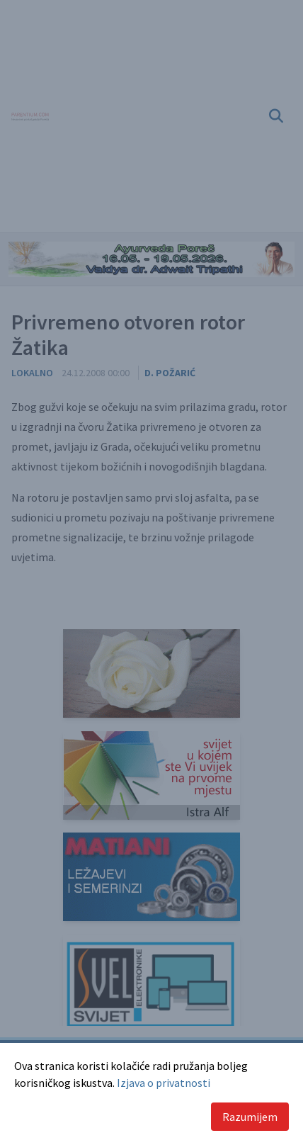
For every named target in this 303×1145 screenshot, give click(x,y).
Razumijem (250, 1117)
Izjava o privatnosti (163, 1083)
